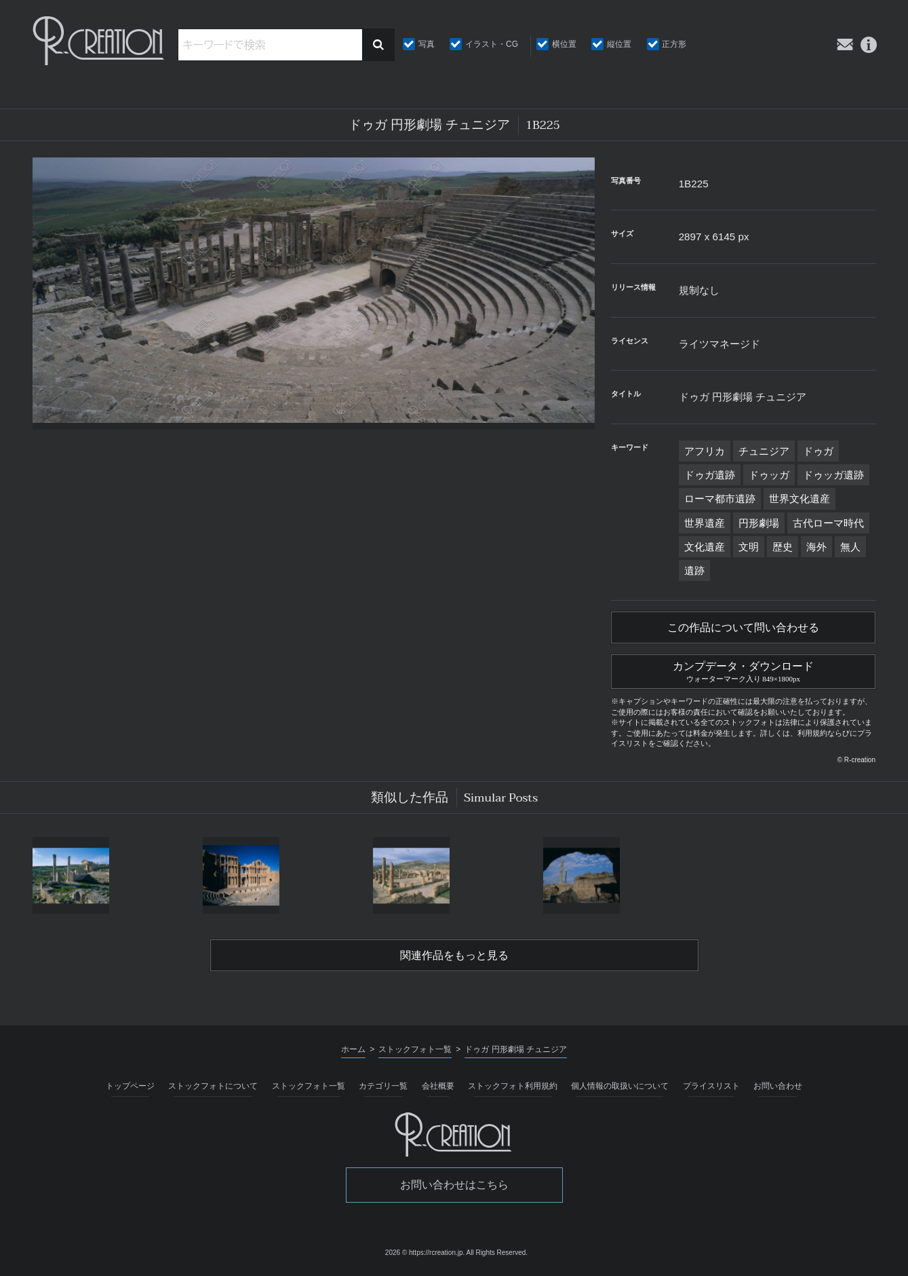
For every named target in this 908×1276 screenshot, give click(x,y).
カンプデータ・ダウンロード (743, 670)
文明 (748, 546)
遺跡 (694, 570)
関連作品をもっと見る (454, 955)
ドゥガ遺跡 (709, 475)
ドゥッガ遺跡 (833, 475)
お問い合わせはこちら (454, 1184)
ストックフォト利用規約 (512, 1086)
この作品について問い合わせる (743, 627)
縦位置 (619, 44)
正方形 (674, 44)
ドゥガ (818, 451)
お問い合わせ (777, 1086)
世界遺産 (704, 523)
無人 (850, 546)
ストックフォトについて (213, 1086)
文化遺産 (704, 546)
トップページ (130, 1086)
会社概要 (438, 1086)
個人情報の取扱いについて (620, 1086)
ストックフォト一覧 (308, 1086)
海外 (816, 546)
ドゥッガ (769, 475)
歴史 (782, 546)
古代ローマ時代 (828, 523)
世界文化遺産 (799, 498)
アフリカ (704, 451)
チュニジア (763, 451)
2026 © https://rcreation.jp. (425, 1252)
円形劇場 (758, 523)
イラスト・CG (491, 44)
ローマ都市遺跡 (719, 498)
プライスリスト (711, 1086)
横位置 (564, 44)
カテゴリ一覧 (383, 1086)
